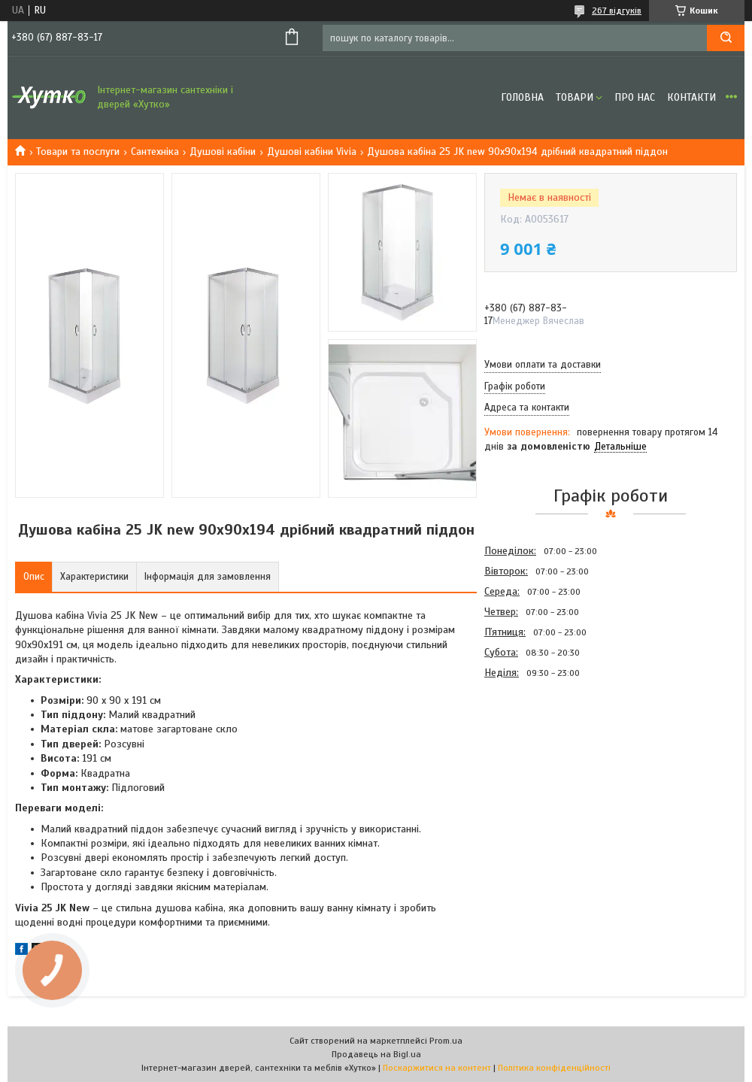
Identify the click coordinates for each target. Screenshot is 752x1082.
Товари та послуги (78, 151)
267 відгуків (616, 10)
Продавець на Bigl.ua (376, 1054)
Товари (574, 97)
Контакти (691, 97)
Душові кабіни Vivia (311, 151)
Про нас (634, 97)
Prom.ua (445, 1040)
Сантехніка (155, 151)
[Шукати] (725, 38)
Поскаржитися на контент (437, 1067)
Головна (522, 97)
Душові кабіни (223, 151)
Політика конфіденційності (554, 1067)
